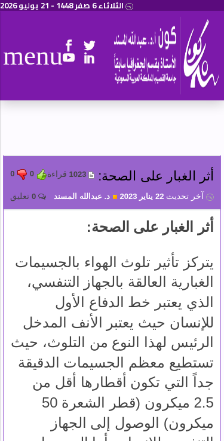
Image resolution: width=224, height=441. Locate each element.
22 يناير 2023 (166, 196)
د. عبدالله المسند (86, 196)
